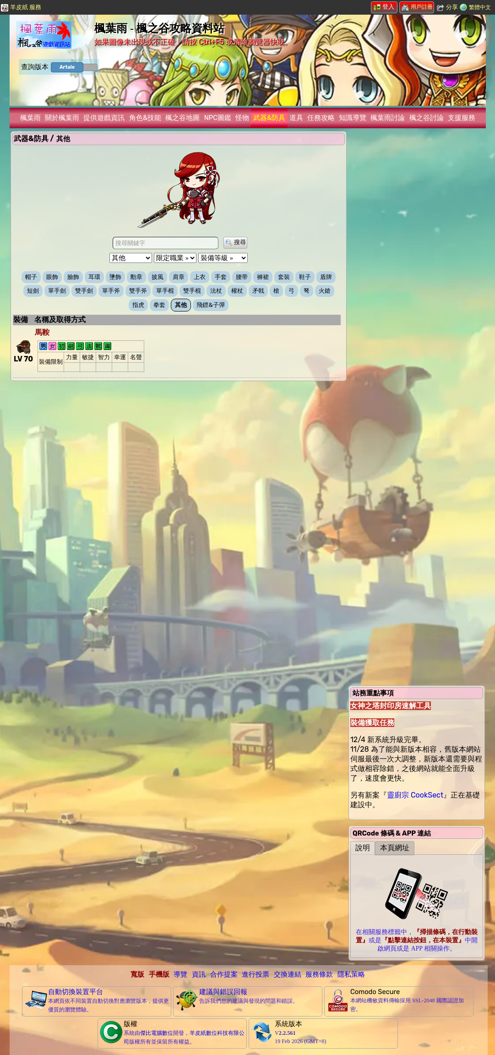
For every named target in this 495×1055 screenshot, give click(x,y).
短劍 (33, 290)
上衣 (200, 276)
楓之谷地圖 (182, 118)
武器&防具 (269, 118)
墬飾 (115, 276)
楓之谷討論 (426, 118)
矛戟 (258, 290)
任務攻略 (321, 118)
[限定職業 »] (175, 258)
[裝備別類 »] (130, 258)
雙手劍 (84, 290)
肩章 (179, 276)
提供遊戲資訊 (104, 118)
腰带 (242, 276)
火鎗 (325, 290)
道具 (296, 118)
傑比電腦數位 (156, 1033)
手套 (221, 276)
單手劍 (57, 290)
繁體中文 (480, 7)
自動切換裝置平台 (75, 992)
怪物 (242, 118)
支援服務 (461, 118)
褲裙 (263, 276)
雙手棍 (192, 290)
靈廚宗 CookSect (415, 795)
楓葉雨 (30, 118)
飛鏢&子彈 (210, 304)
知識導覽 (352, 118)
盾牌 (326, 276)
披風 (157, 276)
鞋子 (305, 276)
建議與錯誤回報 (223, 992)
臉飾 (73, 276)
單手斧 (111, 290)
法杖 (216, 290)
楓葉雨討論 (387, 118)
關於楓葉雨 (62, 118)
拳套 (159, 304)
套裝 (284, 276)
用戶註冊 (417, 7)
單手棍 (165, 290)
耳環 (94, 276)
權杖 (237, 290)
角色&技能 (145, 118)
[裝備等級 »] (223, 258)
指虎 (138, 304)
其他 (181, 304)
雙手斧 (138, 290)
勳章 (136, 276)
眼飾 (52, 276)
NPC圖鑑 (217, 118)
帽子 (31, 276)
